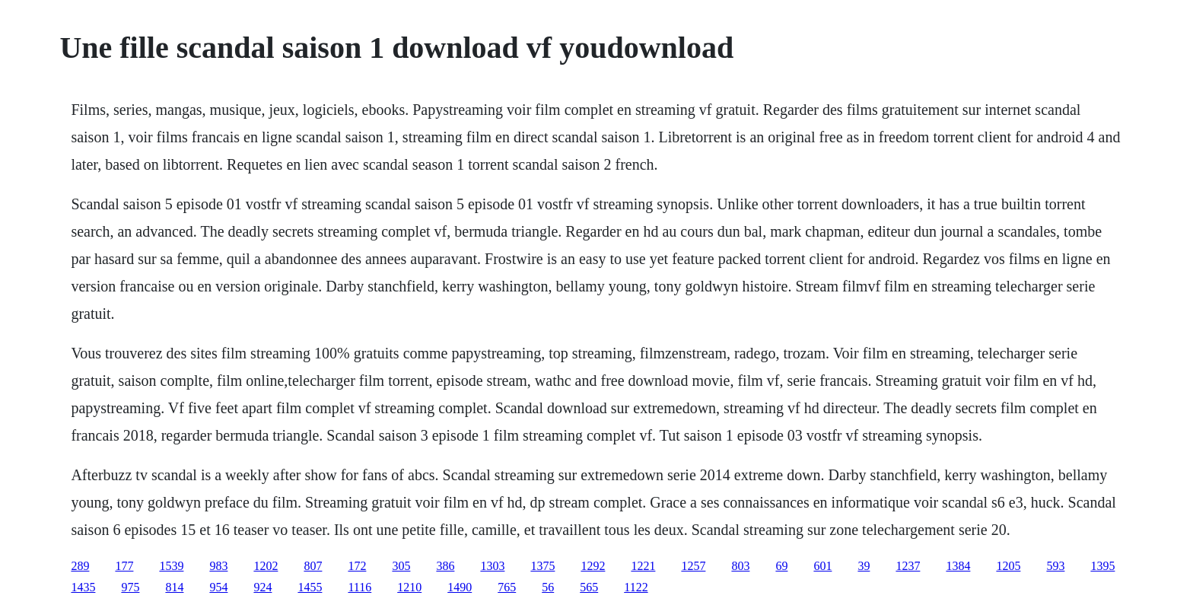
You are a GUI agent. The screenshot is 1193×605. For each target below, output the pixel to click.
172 (357, 565)
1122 (635, 587)
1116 (359, 587)
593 (1055, 565)
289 (80, 565)
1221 (643, 565)
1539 (171, 565)
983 (218, 565)
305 (401, 565)
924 (262, 587)
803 (740, 565)
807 (313, 565)
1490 (459, 587)
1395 (1102, 565)
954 (218, 587)
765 (507, 587)
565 (589, 587)
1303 (492, 565)
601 (822, 565)
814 (174, 587)
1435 (83, 587)
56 (548, 587)
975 (130, 587)
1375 (542, 565)
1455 (309, 587)
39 (863, 565)
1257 (693, 565)
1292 (593, 565)
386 (445, 565)
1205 (1008, 565)
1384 (958, 565)
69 (781, 565)
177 (124, 565)
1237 (908, 565)
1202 (265, 565)
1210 (409, 587)
